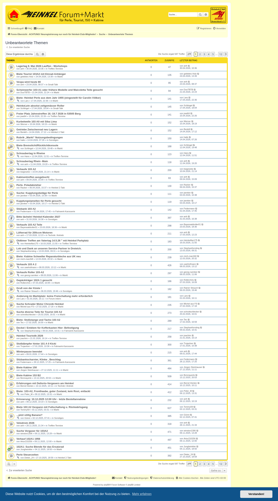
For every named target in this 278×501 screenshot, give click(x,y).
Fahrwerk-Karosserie (65, 211)
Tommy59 (25, 410)
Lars (27, 101)
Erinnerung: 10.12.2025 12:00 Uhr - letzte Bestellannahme (51, 399)
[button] (189, 54)
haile (22, 140)
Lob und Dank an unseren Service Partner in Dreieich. (48, 248)
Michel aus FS (27, 306)
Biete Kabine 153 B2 (28, 375)
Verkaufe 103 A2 (26, 169)
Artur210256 (26, 441)
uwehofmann (31, 267)
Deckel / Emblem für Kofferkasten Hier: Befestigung (47, 327)
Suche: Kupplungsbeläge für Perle (37, 193)
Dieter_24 (29, 458)
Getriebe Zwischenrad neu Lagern (37, 129)
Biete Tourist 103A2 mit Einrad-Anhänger (41, 74)
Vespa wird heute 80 (28, 81)
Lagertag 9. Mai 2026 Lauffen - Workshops (41, 66)
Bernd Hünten (27, 386)
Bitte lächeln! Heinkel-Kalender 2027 (38, 216)
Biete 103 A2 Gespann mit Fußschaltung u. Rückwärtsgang (52, 407)
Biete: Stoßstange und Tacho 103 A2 (38, 319)
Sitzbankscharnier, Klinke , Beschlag (38, 359)
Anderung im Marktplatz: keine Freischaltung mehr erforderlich (54, 296)
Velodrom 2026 (25, 422)
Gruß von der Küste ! (29, 288)
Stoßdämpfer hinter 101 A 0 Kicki (36, 343)
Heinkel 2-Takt (57, 132)
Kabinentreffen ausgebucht (32, 177)
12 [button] (220, 54)
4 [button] (208, 54)
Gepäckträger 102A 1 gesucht (34, 280)
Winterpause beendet (29, 351)
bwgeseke (25, 172)
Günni (27, 418)
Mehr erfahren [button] (142, 494)
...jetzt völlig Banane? (29, 415)
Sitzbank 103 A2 (26, 208)
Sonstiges (53, 140)
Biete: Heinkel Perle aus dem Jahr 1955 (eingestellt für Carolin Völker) (58, 97)
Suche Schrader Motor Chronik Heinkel (40, 304)
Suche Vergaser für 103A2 (32, 430)
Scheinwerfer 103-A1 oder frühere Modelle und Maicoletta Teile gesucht (59, 89)
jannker (23, 195)
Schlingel (24, 108)
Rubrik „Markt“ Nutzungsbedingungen (39, 137)
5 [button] (213, 54)
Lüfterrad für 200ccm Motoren (34, 232)
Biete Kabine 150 (26, 367)
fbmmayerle (25, 378)
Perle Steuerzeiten (27, 454)
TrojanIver (25, 346)
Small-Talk (53, 84)
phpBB (106, 485)
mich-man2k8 (26, 259)
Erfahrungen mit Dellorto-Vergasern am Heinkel (45, 383)
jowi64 (23, 116)
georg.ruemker (31, 275)
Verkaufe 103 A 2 (26, 264)
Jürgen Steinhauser (29, 370)
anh (22, 69)
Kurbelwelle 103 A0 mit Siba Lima (36, 121)
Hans (27, 156)
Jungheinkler (26, 449)
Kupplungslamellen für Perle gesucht (38, 200)
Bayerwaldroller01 (28, 227)
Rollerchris (25, 283)
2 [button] (200, 54)
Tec (22, 322)
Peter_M (29, 394)
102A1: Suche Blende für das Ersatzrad (40, 446)
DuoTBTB (25, 92)
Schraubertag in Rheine (30, 153)
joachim (24, 338)
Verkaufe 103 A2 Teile (29, 224)
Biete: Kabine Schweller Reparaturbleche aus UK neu (48, 256)
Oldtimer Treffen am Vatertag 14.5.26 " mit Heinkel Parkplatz (52, 240)
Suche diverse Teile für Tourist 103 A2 (39, 311)
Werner (23, 124)
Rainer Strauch (32, 291)
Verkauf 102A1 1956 (28, 438)
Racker (23, 187)
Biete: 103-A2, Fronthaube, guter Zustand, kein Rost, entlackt (53, 391)
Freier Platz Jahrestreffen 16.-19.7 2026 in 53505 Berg (48, 113)
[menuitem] (28, 28)
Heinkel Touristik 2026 (29, 335)
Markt (60, 76)
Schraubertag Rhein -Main (32, 161)
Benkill (23, 132)
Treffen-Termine (55, 69)
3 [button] (204, 54)
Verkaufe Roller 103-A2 (30, 272)
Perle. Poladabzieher (28, 185)
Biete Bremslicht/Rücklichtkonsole (37, 145)
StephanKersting (28, 251)
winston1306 (26, 433)
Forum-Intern (55, 299)
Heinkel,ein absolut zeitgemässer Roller (40, 105)
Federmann (25, 211)
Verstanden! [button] (256, 494)
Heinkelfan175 (31, 243)
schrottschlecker (28, 314)
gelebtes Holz (26, 76)
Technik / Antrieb (56, 235)
